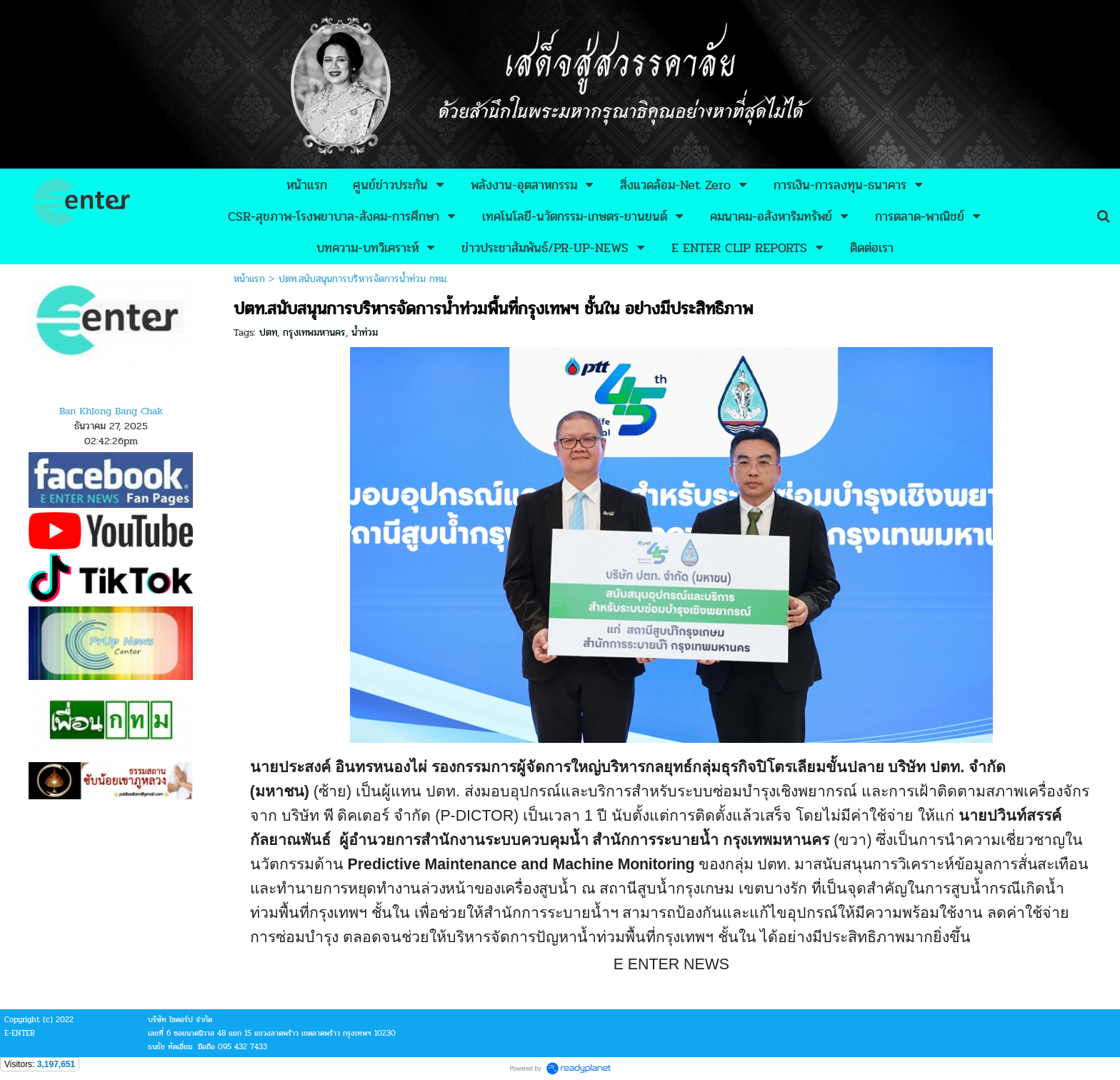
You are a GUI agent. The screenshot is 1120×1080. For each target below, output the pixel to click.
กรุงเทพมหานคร (314, 332)
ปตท (268, 332)
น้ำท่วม (364, 332)
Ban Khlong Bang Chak (111, 411)
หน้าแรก (249, 278)
